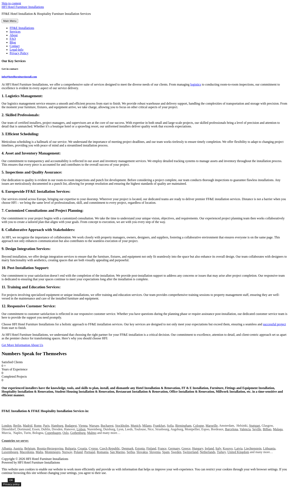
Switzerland (190, 452)
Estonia (140, 448)
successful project (274, 324)
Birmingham (183, 425)
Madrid (27, 425)
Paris (46, 425)
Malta (39, 452)
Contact (15, 46)
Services (15, 31)
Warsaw (94, 425)
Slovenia (155, 452)
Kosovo (228, 448)
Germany (174, 448)
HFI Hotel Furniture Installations (23, 7)
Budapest (71, 425)
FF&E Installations (22, 28)
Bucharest (107, 425)
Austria (18, 448)
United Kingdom (238, 452)
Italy (218, 448)
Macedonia (27, 452)
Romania (102, 452)
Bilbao (267, 429)
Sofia (170, 425)
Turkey (221, 452)
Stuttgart (254, 425)
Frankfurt (159, 425)
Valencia (245, 429)
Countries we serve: (15, 440)
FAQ (13, 38)
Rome (38, 425)
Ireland (209, 448)
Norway (67, 452)
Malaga (278, 429)
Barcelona (231, 429)
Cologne (198, 425)
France (162, 448)
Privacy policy (11, 484)
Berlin (17, 425)
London (7, 425)
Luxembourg (10, 452)
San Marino (117, 452)
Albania (7, 448)
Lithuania (269, 448)
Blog (13, 42)
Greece (185, 448)
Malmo (91, 433)
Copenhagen (53, 433)
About (14, 35)
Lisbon (81, 429)
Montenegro (52, 452)
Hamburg (57, 425)
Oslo (66, 433)
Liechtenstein (253, 448)
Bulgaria (70, 448)
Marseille (212, 425)
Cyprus (93, 448)
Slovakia (142, 452)
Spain (165, 452)
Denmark (128, 448)
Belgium (29, 448)
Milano (147, 425)
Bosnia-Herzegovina (50, 448)
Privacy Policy (19, 53)
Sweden (176, 452)
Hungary (197, 448)
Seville (256, 429)
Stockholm (122, 425)
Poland (78, 452)
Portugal (89, 452)
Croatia (82, 448)
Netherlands (207, 452)
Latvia (238, 448)
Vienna (83, 425)
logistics (195, 84)
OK (11, 480)
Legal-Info (16, 49)
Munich (136, 425)
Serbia (131, 452)
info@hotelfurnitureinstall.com (19, 76)
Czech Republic (110, 448)
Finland (151, 448)
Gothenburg (77, 433)
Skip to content (11, 3)
